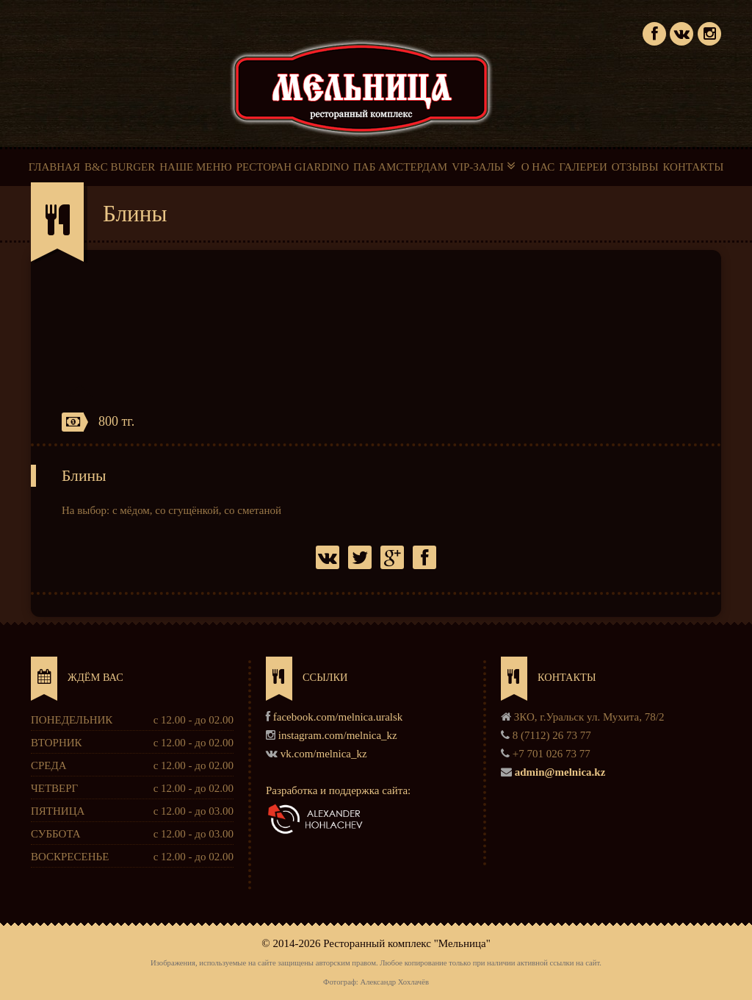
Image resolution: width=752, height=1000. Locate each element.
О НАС (538, 167)
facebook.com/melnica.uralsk (338, 717)
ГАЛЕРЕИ (583, 167)
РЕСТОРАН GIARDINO (292, 167)
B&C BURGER (119, 167)
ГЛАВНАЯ (54, 167)
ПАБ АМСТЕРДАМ (400, 167)
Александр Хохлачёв (394, 982)
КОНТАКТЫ (692, 167)
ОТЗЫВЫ (635, 167)
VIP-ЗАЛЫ (484, 166)
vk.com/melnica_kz (324, 754)
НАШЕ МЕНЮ (195, 167)
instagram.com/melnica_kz (337, 735)
